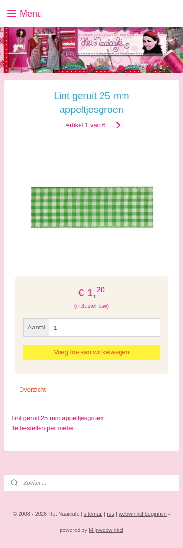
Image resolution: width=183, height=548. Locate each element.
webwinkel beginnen (143, 514)
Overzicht (32, 389)
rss (110, 514)
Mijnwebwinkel (106, 530)
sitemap (93, 514)
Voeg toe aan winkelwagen (91, 352)
